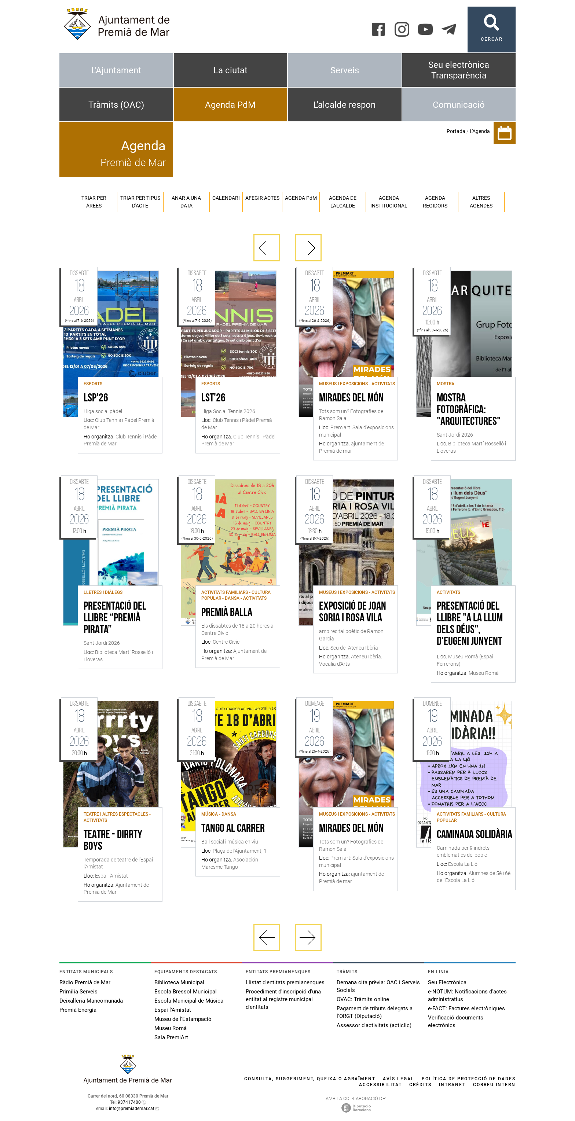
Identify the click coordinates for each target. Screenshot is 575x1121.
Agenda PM (301, 198)
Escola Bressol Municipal (185, 991)
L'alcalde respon (345, 105)
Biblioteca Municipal (179, 982)
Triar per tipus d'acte (140, 202)
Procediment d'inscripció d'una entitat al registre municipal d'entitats (283, 999)
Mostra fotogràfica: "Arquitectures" (469, 410)
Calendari (226, 198)
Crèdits (420, 1084)
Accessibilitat (380, 1084)
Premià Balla (226, 613)
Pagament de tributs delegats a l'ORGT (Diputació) (375, 1012)
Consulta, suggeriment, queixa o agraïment (310, 1078)
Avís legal (398, 1078)
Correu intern (494, 1084)
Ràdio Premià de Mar (84, 982)
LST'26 (213, 398)
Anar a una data (186, 202)
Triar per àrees (93, 202)
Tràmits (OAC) (116, 105)
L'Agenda (480, 131)
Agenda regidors (435, 202)
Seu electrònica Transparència (458, 70)
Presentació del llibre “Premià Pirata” (115, 618)
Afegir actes (262, 198)
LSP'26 (96, 398)
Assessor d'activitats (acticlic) (374, 1025)
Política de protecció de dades (469, 1078)
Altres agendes (481, 202)
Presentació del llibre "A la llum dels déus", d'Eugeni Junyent (470, 624)
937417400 (129, 1102)
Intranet (452, 1084)
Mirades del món (351, 398)
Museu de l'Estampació (183, 1019)
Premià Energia (77, 1010)
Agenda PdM (230, 105)
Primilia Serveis (78, 991)
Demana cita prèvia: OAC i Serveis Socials (378, 986)
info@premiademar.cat (131, 1108)
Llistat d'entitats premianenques (285, 982)
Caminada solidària (474, 835)
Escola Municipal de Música (188, 1000)
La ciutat (230, 70)
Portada (456, 131)
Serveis (344, 70)
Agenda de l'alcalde (342, 202)
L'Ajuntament (116, 70)
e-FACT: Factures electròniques (466, 1008)
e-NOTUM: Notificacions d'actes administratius (467, 995)
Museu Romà (170, 1028)
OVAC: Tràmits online (363, 999)
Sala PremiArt (171, 1037)
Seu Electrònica (447, 982)
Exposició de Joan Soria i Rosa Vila (352, 612)
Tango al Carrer (233, 829)
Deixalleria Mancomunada (91, 1000)
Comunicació (459, 105)
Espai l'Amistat (172, 1010)
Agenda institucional (388, 202)
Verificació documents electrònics (455, 1021)
